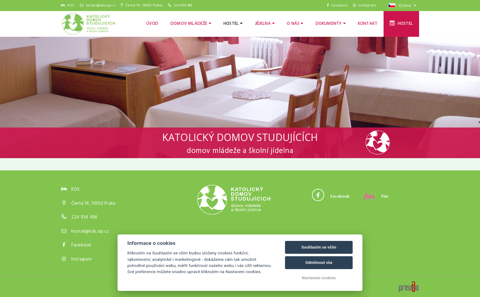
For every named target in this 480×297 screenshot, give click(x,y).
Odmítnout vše (318, 262)
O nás (295, 23)
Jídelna (265, 23)
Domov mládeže (191, 23)
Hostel (233, 23)
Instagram (364, 5)
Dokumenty (331, 23)
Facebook (337, 5)
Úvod (152, 23)
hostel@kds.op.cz (97, 5)
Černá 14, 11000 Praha (93, 203)
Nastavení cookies (319, 278)
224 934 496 (183, 5)
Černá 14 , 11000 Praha (142, 5)
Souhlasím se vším (319, 247)
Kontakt (367, 23)
